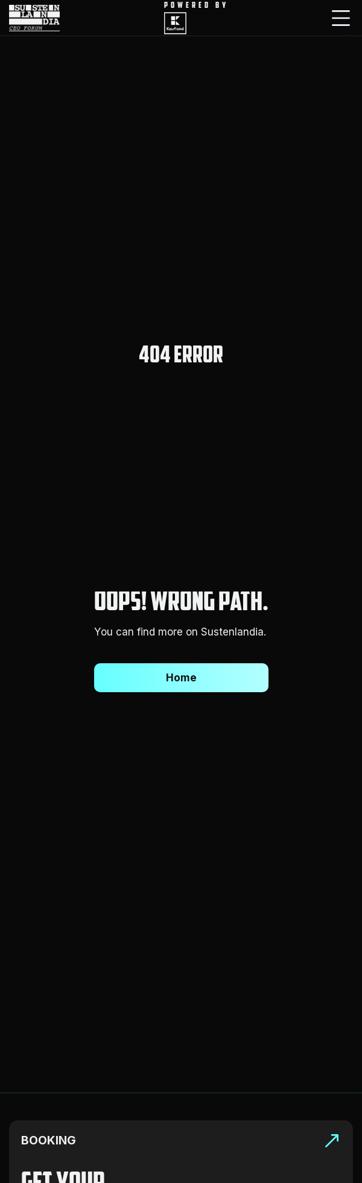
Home (181, 678)
